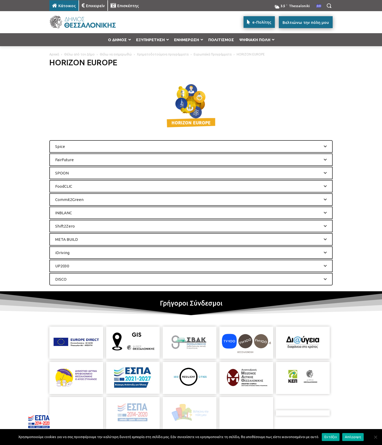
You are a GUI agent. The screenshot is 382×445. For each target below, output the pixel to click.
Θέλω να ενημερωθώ (116, 54)
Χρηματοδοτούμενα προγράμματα (163, 54)
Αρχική (54, 54)
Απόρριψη (353, 437)
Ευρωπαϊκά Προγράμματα (213, 54)
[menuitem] (319, 6)
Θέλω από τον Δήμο (79, 54)
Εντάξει (330, 437)
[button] (329, 5)
